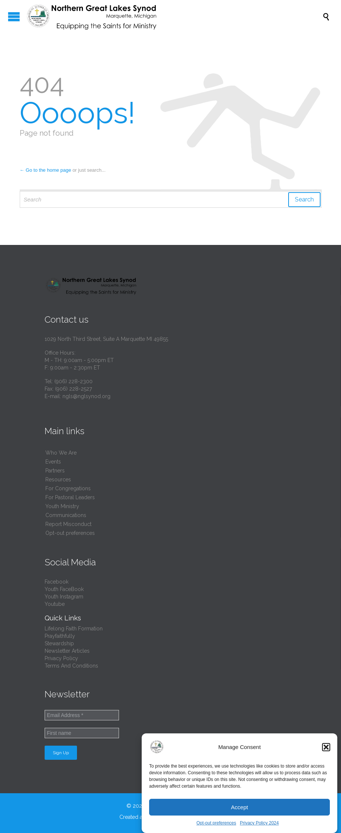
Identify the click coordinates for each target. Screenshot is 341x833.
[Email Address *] (82, 715)
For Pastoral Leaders (70, 497)
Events (53, 462)
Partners (55, 471)
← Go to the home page (45, 170)
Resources (58, 479)
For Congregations (68, 488)
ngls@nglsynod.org (86, 396)
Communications (65, 515)
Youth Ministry (62, 506)
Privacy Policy (61, 658)
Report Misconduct (68, 524)
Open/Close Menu (14, 16)
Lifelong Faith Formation (74, 629)
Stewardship (59, 643)
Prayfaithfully (60, 636)
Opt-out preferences (216, 823)
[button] (326, 747)
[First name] (82, 733)
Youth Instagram (64, 597)
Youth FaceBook (64, 589)
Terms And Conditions (71, 666)
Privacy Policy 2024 (259, 823)
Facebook (56, 582)
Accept (239, 807)
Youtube (55, 604)
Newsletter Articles (67, 651)
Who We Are (61, 453)
